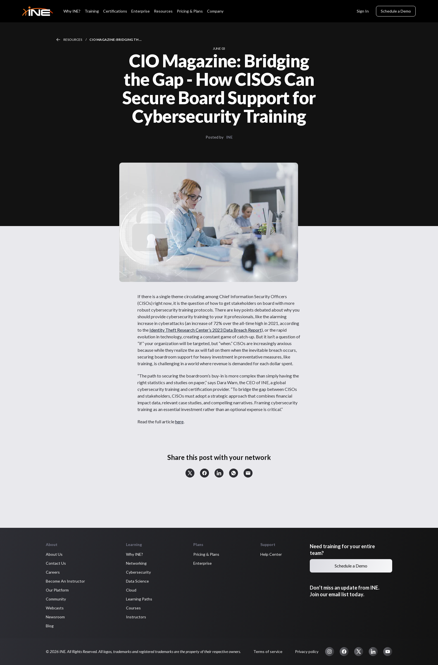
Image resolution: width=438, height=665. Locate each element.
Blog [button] (50, 625)
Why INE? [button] (134, 554)
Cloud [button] (131, 590)
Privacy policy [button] (306, 651)
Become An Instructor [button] (65, 581)
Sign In (363, 11)
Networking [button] (136, 563)
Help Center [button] (271, 554)
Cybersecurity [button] (138, 572)
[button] (189, 473)
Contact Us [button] (56, 563)
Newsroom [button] (55, 616)
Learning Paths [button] (139, 599)
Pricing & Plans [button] (206, 554)
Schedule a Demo (396, 11)
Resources (73, 39)
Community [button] (56, 599)
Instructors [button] (136, 616)
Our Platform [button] (57, 590)
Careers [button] (53, 572)
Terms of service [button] (267, 651)
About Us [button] (54, 554)
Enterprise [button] (202, 563)
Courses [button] (133, 607)
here (179, 421)
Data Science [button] (137, 581)
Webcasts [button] (55, 607)
